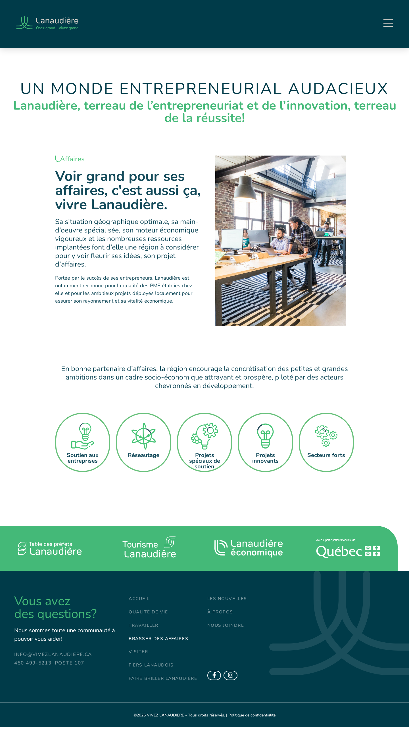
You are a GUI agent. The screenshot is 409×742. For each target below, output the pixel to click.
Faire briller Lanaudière (148, 688)
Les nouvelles (229, 599)
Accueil (140, 599)
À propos (221, 613)
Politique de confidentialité (252, 730)
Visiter (139, 656)
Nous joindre (227, 627)
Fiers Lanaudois (153, 670)
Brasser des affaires (161, 641)
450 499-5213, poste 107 (49, 663)
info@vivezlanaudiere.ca (53, 654)
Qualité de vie (150, 613)
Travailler (145, 627)
